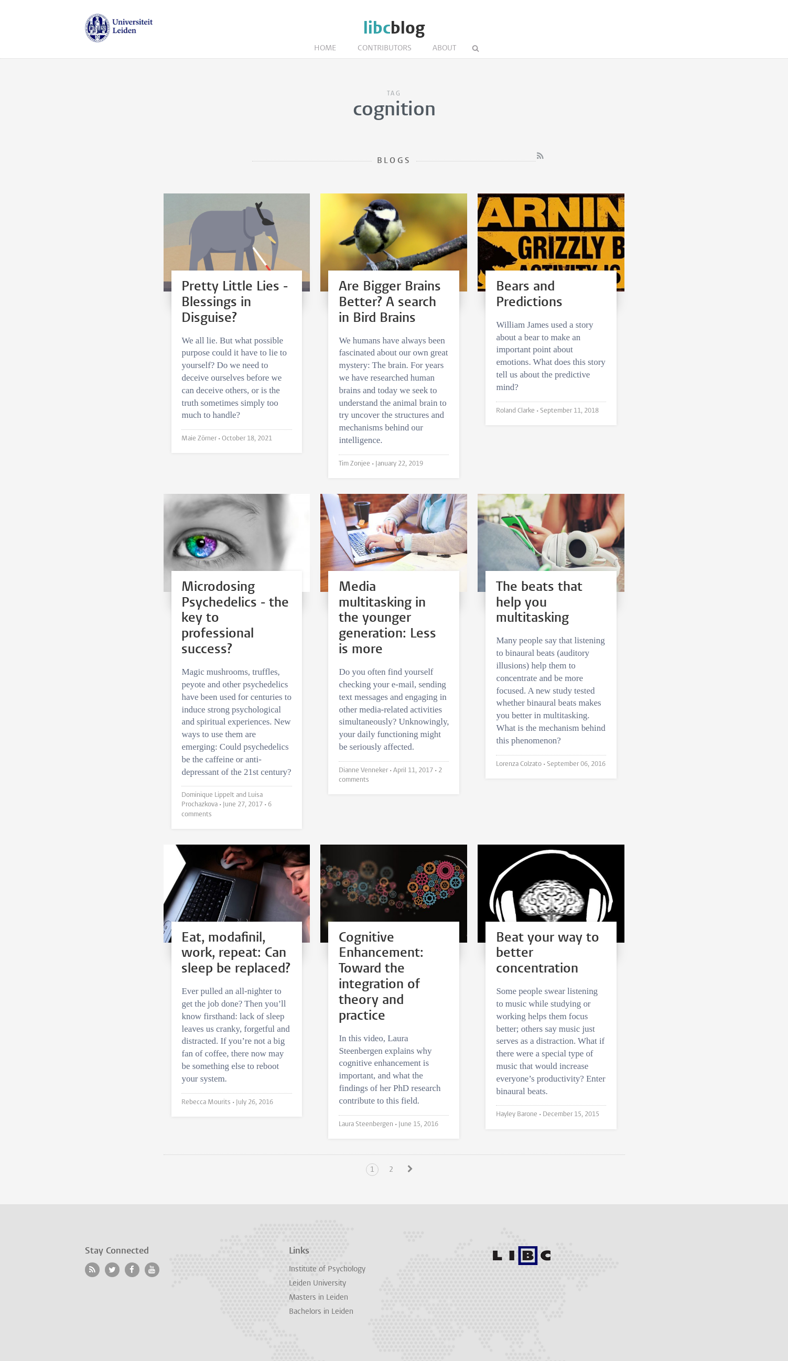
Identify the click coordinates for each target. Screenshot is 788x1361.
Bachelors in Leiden (321, 1312)
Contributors (385, 48)
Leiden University (317, 1284)
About (444, 48)
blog (394, 28)
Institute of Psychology (327, 1269)
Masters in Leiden (318, 1298)
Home (325, 48)
